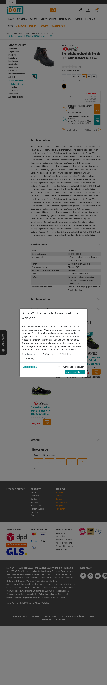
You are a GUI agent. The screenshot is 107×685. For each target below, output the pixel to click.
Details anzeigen (30, 367)
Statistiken (67, 354)
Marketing (29, 358)
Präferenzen (48, 354)
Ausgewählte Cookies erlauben (71, 367)
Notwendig (29, 354)
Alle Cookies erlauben (75, 372)
